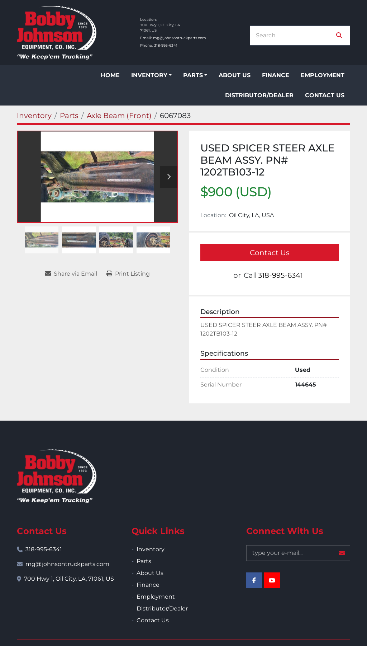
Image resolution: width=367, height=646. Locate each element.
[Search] (295, 35)
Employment (322, 75)
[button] (151, 75)
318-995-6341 (165, 45)
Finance (275, 75)
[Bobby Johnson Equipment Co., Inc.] (56, 476)
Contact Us (324, 95)
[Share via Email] (71, 274)
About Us (235, 75)
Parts (193, 75)
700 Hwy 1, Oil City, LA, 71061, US (69, 578)
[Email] (298, 553)
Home (110, 75)
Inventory (149, 75)
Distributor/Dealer (259, 95)
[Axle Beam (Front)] (119, 115)
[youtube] (272, 580)
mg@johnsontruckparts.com (179, 38)
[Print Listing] (128, 274)
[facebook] (254, 580)
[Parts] (69, 115)
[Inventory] (34, 115)
